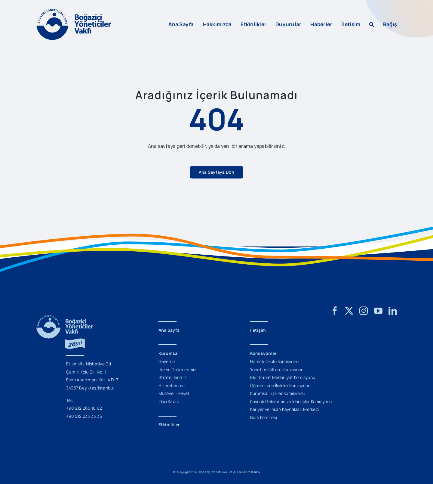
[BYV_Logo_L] (73, 11)
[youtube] (378, 311)
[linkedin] (392, 311)
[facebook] (334, 311)
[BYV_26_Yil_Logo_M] (64, 317)
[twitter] (349, 311)
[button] (371, 24)
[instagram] (363, 311)
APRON (255, 472)
